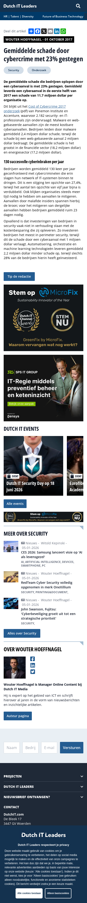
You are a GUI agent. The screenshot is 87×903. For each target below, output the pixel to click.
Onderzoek (39, 70)
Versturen (71, 747)
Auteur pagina (18, 716)
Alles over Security (22, 633)
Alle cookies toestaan (29, 893)
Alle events (15, 503)
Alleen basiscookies (58, 893)
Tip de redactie (19, 276)
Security (13, 70)
